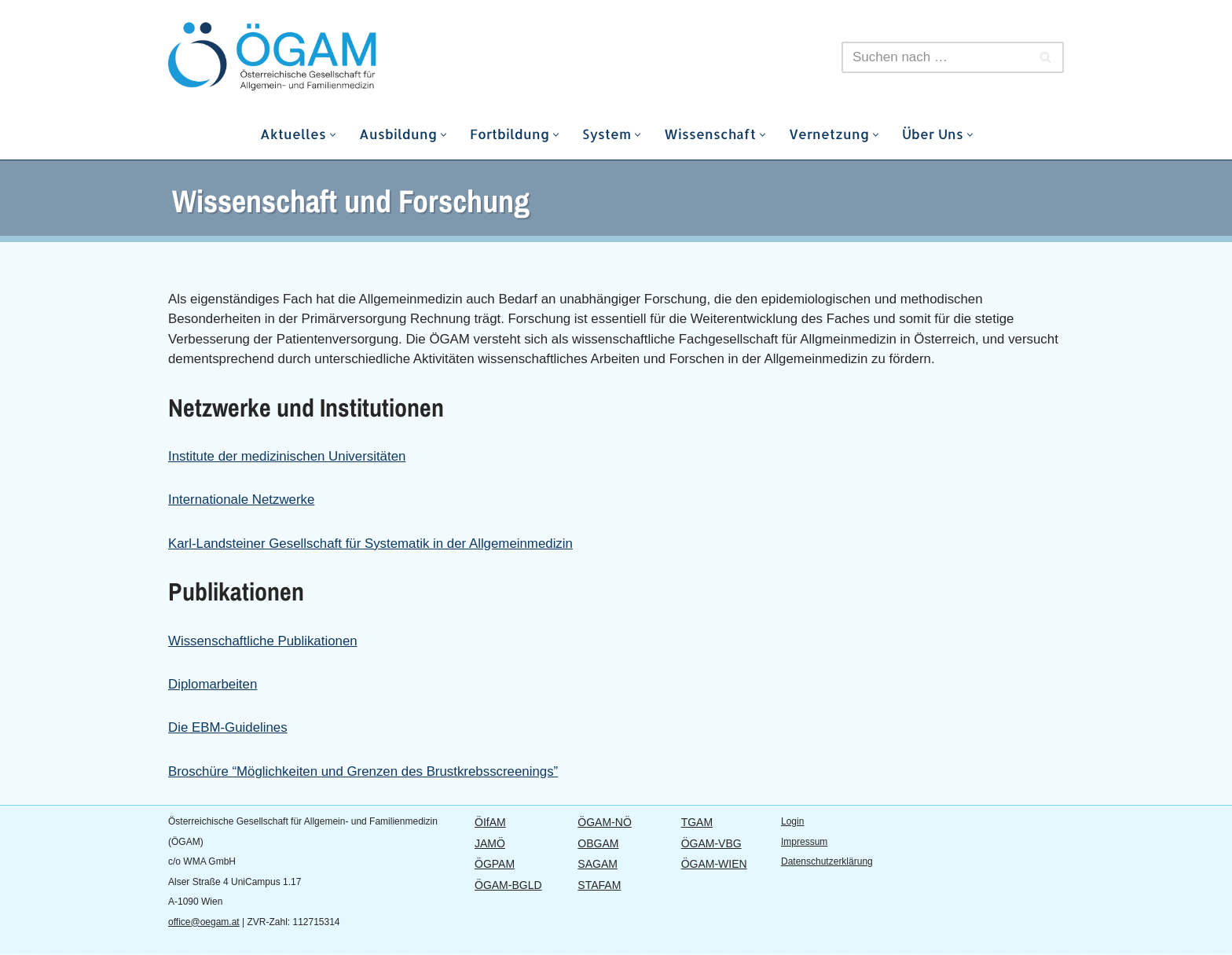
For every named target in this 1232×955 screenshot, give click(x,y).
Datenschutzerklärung (827, 862)
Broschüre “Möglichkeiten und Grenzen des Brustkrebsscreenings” (365, 772)
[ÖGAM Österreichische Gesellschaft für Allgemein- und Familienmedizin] (309, 57)
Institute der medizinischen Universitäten (288, 456)
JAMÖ (490, 844)
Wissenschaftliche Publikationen (263, 641)
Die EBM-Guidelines (228, 728)
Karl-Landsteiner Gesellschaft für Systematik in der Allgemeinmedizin (372, 543)
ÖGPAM (495, 864)
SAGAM (598, 864)
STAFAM (599, 886)
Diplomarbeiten (213, 685)
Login (792, 822)
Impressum (804, 842)
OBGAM (598, 844)
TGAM (697, 823)
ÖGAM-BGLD (508, 886)
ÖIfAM (490, 823)
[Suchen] (935, 57)
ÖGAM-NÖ (604, 823)
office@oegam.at (204, 922)
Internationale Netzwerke (242, 500)
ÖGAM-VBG (711, 844)
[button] (333, 135)
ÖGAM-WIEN (714, 864)
